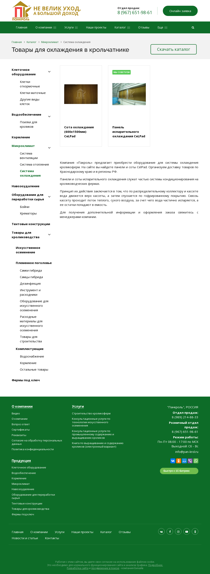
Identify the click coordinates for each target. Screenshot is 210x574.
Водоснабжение (32, 356)
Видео (16, 413)
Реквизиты (19, 435)
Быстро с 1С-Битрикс (176, 470)
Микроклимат (23, 146)
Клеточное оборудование (24, 72)
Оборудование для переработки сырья (28, 197)
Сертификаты (21, 429)
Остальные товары (34, 369)
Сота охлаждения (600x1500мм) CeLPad (79, 131)
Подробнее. (155, 565)
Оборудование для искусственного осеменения (34, 305)
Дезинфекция (30, 283)
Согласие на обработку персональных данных (37, 442)
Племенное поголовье (34, 263)
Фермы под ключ (26, 380)
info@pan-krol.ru (186, 452)
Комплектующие (29, 349)
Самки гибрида (31, 270)
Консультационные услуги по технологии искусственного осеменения (91, 422)
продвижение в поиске (105, 568)
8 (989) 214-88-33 (185, 417)
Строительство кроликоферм (91, 413)
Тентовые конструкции (31, 224)
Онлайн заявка (180, 11)
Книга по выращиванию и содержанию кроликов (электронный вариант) (97, 444)
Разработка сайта (77, 568)
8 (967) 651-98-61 (135, 12)
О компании (22, 407)
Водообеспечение (26, 114)
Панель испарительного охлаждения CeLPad (128, 131)
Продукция (21, 461)
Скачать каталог (173, 49)
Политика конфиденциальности (33, 449)
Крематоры (28, 213)
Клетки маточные (33, 93)
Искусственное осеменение (28, 250)
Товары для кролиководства (25, 234)
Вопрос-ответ (21, 424)
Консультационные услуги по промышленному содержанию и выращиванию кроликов (93, 434)
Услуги (78, 407)
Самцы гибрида (31, 277)
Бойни (24, 207)
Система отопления (34, 164)
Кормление (21, 137)
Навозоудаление (25, 186)
